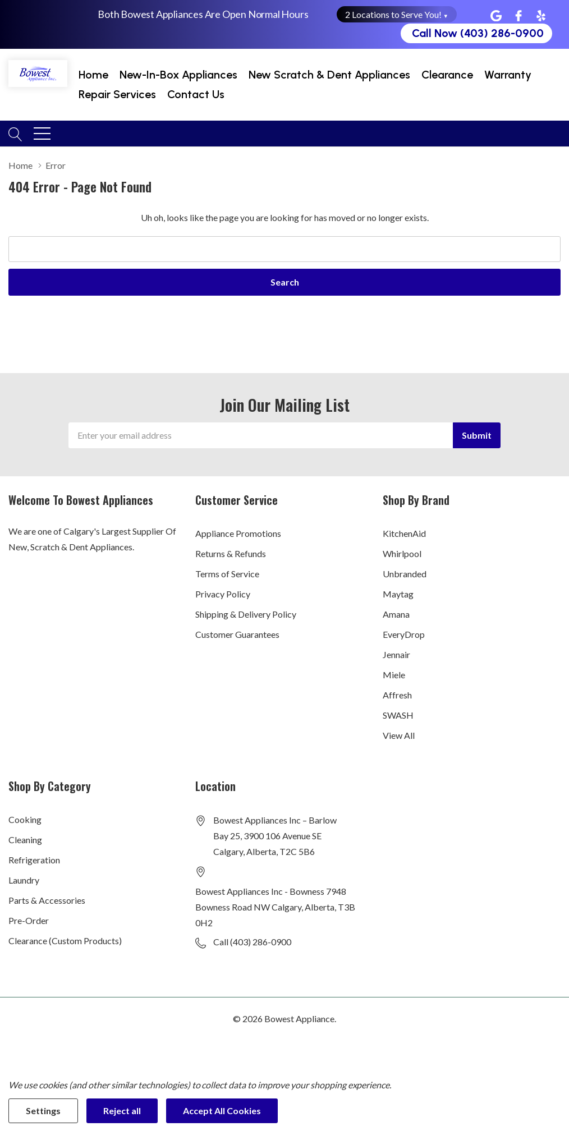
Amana (396, 614)
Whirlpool (402, 553)
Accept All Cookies (222, 1110)
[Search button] (15, 133)
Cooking (25, 819)
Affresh (397, 694)
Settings (43, 1110)
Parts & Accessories (46, 900)
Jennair (396, 654)
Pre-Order (28, 920)
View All (399, 735)
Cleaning (25, 839)
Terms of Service (227, 573)
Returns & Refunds (230, 553)
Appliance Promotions (238, 533)
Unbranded (404, 573)
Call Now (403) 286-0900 (478, 33)
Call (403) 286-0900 (252, 941)
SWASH (398, 715)
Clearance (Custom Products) (65, 940)
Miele (394, 674)
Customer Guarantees (237, 634)
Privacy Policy (222, 594)
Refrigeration (34, 859)
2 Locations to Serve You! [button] (397, 14)
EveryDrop (404, 634)
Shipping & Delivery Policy (245, 614)
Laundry (23, 880)
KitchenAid (404, 533)
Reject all (122, 1110)
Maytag (398, 594)
